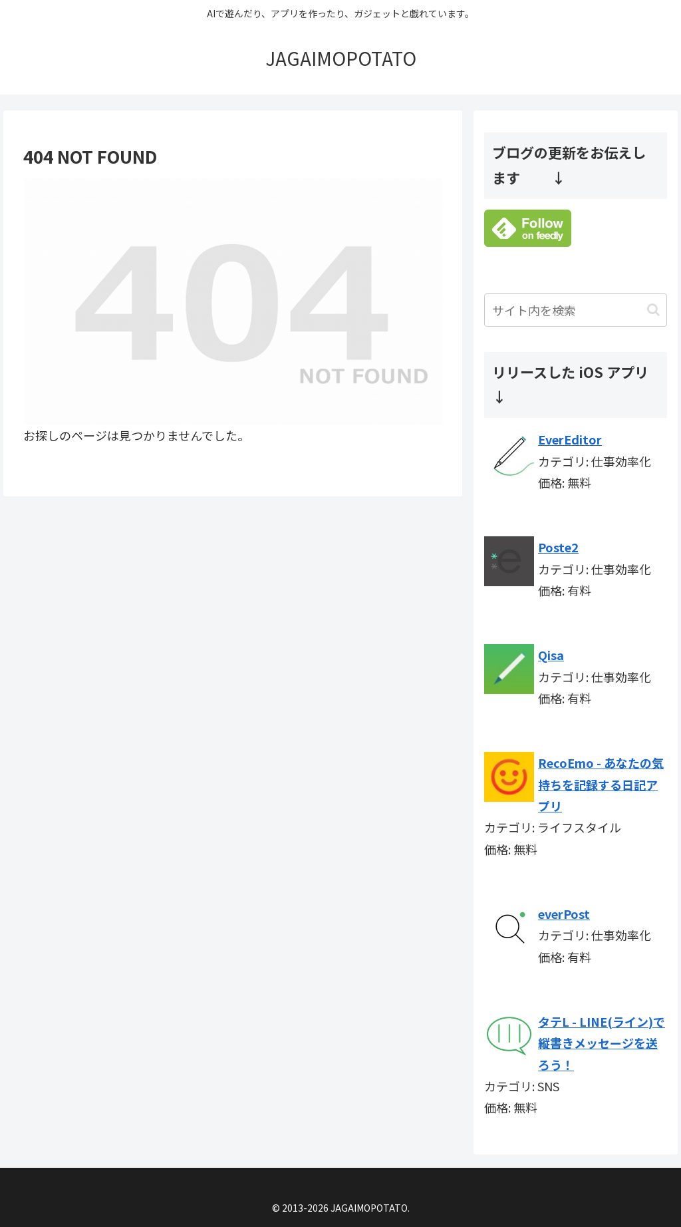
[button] (653, 309)
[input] (575, 310)
